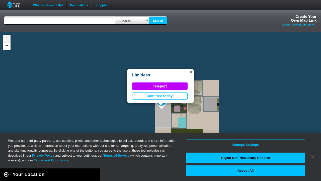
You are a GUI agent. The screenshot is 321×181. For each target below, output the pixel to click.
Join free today (160, 96)
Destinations (79, 5)
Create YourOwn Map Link (303, 18)
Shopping (101, 5)
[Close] (312, 156)
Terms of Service (116, 155)
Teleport (160, 86)
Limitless (141, 75)
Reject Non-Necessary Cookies (245, 158)
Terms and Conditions (51, 160)
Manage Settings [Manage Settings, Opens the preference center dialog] (245, 145)
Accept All (245, 170)
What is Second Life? (48, 5)
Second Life (16, 4)
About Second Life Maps (298, 25)
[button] (191, 72)
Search (158, 21)
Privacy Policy (43, 155)
